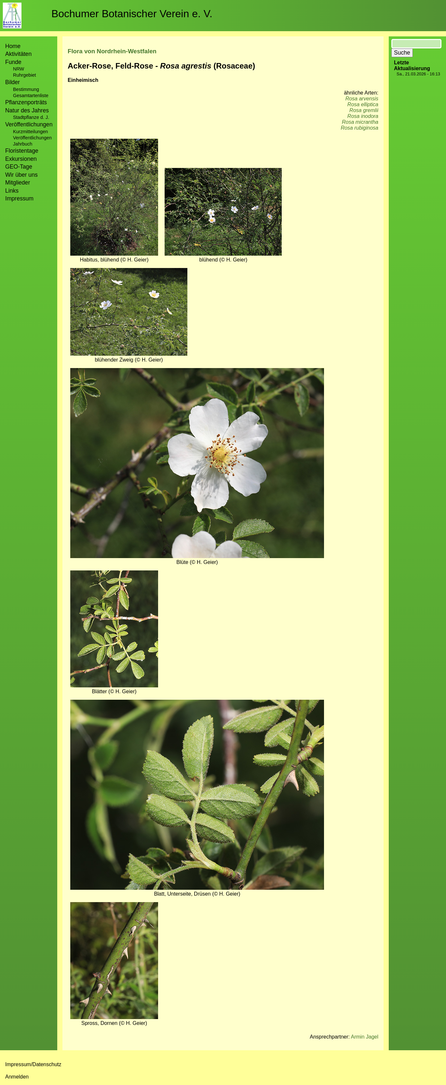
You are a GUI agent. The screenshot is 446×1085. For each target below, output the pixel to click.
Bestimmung (26, 89)
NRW (18, 68)
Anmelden (17, 1076)
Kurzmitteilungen (30, 131)
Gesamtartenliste (30, 95)
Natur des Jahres (27, 110)
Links (12, 190)
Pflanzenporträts (26, 102)
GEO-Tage (18, 166)
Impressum (19, 198)
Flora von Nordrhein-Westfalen (112, 51)
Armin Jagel (364, 1037)
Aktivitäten (18, 54)
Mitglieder (17, 182)
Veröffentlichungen (32, 137)
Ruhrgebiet (24, 75)
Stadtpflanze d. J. (31, 117)
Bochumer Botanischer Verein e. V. (131, 13)
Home (12, 46)
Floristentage (21, 150)
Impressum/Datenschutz (33, 1064)
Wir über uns (21, 175)
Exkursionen (21, 159)
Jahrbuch (22, 144)
